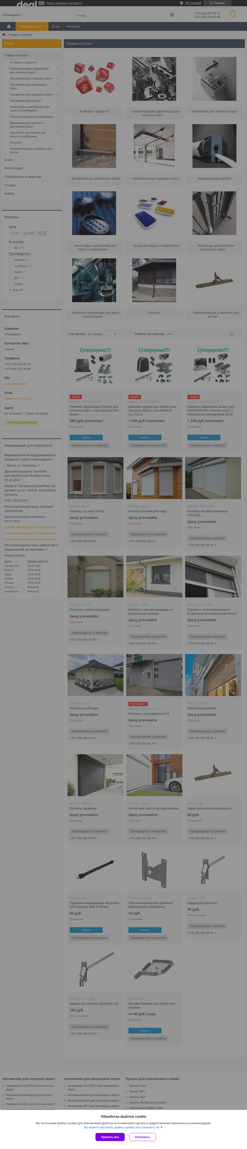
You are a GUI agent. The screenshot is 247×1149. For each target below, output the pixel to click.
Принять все (110, 1137)
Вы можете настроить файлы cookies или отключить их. (122, 1127)
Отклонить (142, 1137)
